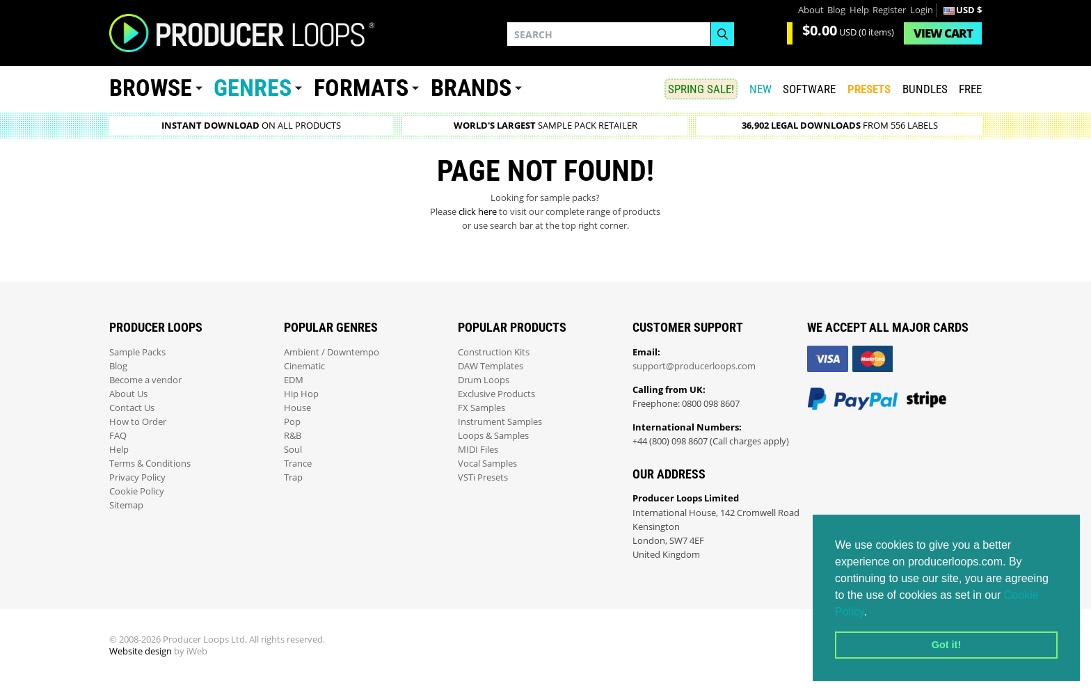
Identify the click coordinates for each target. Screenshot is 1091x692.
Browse (150, 88)
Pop (292, 422)
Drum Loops (483, 380)
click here (478, 212)
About (811, 10)
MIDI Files (478, 450)
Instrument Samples (500, 422)
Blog (836, 10)
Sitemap (126, 505)
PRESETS (869, 89)
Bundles (925, 89)
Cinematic (304, 366)
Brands (471, 88)
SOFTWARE (809, 89)
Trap (293, 477)
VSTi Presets (483, 477)
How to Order (137, 422)
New (760, 89)
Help (859, 10)
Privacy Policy (137, 477)
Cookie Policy (136, 491)
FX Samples (481, 408)
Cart (943, 33)
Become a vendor (145, 380)
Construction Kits (493, 352)
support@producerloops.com (694, 366)
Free (970, 89)
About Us (128, 394)
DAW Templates (490, 366)
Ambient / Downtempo (331, 352)
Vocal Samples (487, 463)
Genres (253, 88)
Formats (361, 88)
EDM (293, 380)
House (297, 408)
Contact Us (131, 408)
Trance (298, 463)
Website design (140, 651)
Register (889, 10)
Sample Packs (137, 352)
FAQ (118, 436)
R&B (292, 436)
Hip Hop (301, 394)
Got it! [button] (946, 644)
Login (921, 10)
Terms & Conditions (150, 463)
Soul (293, 450)
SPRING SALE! (701, 89)
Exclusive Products (496, 394)
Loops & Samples (493, 436)
